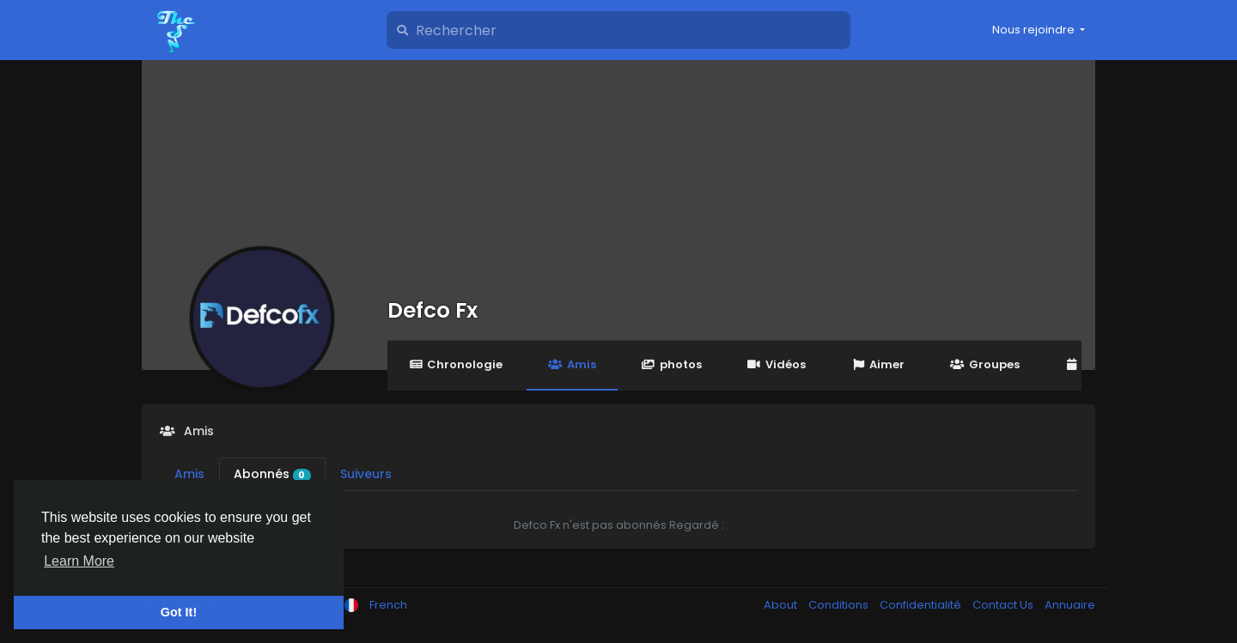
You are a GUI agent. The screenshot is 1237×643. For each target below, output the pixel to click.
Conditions (839, 605)
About (782, 605)
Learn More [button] (79, 561)
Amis (571, 364)
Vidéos (776, 364)
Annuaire (1070, 605)
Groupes (984, 364)
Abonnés (272, 473)
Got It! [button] (179, 612)
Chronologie (456, 364)
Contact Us (1004, 605)
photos (672, 364)
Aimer (878, 364)
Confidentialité (922, 605)
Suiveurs (366, 473)
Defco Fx (432, 310)
